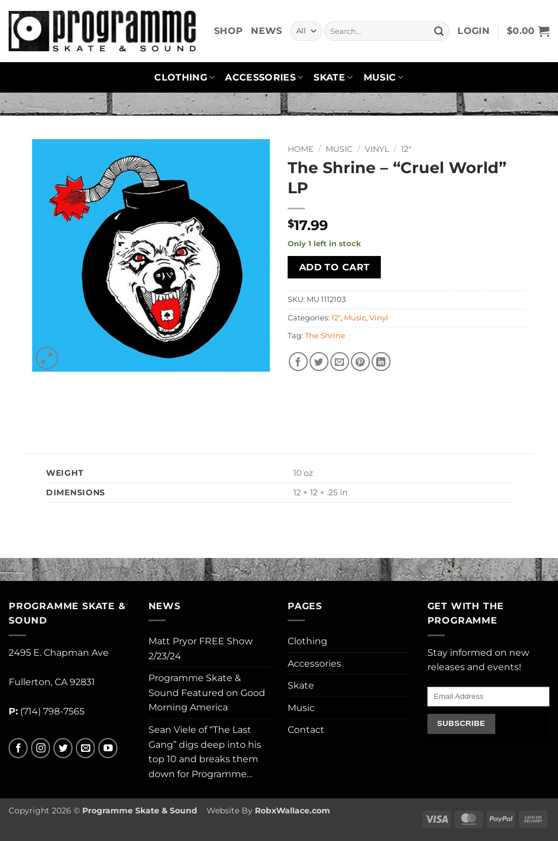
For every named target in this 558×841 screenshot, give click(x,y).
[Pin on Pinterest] (360, 361)
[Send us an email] (85, 748)
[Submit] (439, 31)
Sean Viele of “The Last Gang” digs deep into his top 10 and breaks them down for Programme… (204, 751)
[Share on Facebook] (298, 361)
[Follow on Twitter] (62, 748)
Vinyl (377, 149)
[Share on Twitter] (318, 361)
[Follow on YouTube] (107, 748)
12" (406, 149)
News (266, 30)
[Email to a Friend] (339, 361)
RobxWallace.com (292, 810)
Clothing (184, 77)
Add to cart (334, 267)
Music (384, 77)
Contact (306, 729)
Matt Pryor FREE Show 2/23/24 (200, 649)
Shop (228, 30)
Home (301, 149)
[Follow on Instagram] (40, 748)
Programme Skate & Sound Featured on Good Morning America (206, 692)
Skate (333, 77)
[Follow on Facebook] (18, 748)
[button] (473, 31)
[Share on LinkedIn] (381, 361)
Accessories (264, 77)
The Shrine (325, 335)
